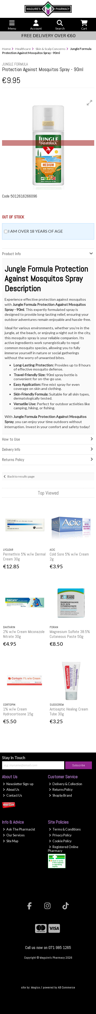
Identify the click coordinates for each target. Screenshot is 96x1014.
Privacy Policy (60, 835)
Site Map (10, 841)
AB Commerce (66, 987)
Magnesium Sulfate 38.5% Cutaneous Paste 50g (70, 634)
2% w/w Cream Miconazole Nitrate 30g (24, 634)
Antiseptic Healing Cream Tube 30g (69, 711)
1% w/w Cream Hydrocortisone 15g (18, 711)
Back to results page (21, 476)
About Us (11, 790)
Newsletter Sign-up (18, 784)
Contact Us (12, 795)
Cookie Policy (60, 841)
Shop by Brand (60, 795)
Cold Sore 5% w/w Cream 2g (69, 556)
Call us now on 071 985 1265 (48, 947)
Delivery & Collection (65, 784)
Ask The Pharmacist (19, 829)
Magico (35, 987)
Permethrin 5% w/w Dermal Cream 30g (24, 556)
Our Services (14, 835)
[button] (90, 103)
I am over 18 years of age (35, 231)
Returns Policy (60, 790)
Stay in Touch (13, 757)
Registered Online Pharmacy (63, 849)
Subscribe (78, 765)
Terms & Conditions (65, 829)
